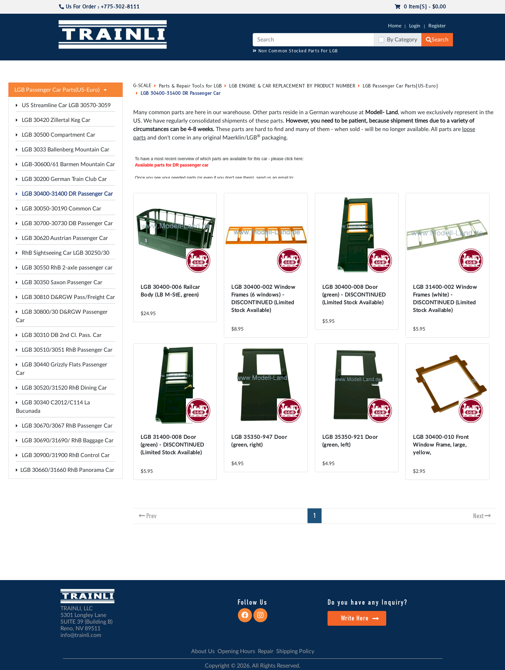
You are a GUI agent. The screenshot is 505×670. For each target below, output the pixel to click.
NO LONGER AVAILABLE (99, 67)
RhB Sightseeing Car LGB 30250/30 (62, 253)
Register (437, 26)
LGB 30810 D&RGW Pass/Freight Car (65, 297)
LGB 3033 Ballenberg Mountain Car (62, 149)
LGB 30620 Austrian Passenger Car (62, 238)
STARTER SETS (418, 67)
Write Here (360, 618)
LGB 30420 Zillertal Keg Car (53, 120)
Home (394, 26)
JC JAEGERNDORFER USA (168, 67)
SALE (389, 67)
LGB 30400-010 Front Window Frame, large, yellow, (441, 445)
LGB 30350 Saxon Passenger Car (59, 282)
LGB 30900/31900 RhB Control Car (63, 455)
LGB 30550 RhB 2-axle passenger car (64, 268)
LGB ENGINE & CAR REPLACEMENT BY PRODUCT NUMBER (292, 86)
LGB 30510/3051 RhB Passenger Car (64, 350)
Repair (265, 651)
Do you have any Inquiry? (367, 602)
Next (478, 516)
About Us (203, 651)
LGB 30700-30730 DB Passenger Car (64, 223)
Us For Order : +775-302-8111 (99, 7)
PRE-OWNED (362, 67)
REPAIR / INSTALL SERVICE (309, 67)
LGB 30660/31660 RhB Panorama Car (65, 470)
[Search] (313, 39)
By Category (402, 40)
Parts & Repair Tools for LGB (190, 86)
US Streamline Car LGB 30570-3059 (63, 105)
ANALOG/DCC (256, 67)
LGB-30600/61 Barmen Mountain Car (65, 164)
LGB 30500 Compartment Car (55, 135)
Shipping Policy (295, 651)
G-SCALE (50, 67)
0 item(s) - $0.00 (420, 7)
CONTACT (453, 67)
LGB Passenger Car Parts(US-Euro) (400, 86)
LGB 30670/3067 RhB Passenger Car (64, 426)
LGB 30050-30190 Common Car (58, 209)
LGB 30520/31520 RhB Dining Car (61, 388)
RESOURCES (219, 67)
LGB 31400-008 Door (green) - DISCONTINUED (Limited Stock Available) (172, 445)
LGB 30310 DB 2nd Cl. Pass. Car (59, 335)
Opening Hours (236, 651)
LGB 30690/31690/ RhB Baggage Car (65, 440)
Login (414, 26)
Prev (151, 516)
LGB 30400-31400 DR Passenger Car (64, 194)
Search (437, 40)
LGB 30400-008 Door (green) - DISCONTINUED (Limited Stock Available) (354, 295)
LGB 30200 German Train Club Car (61, 179)
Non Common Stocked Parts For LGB (295, 51)
